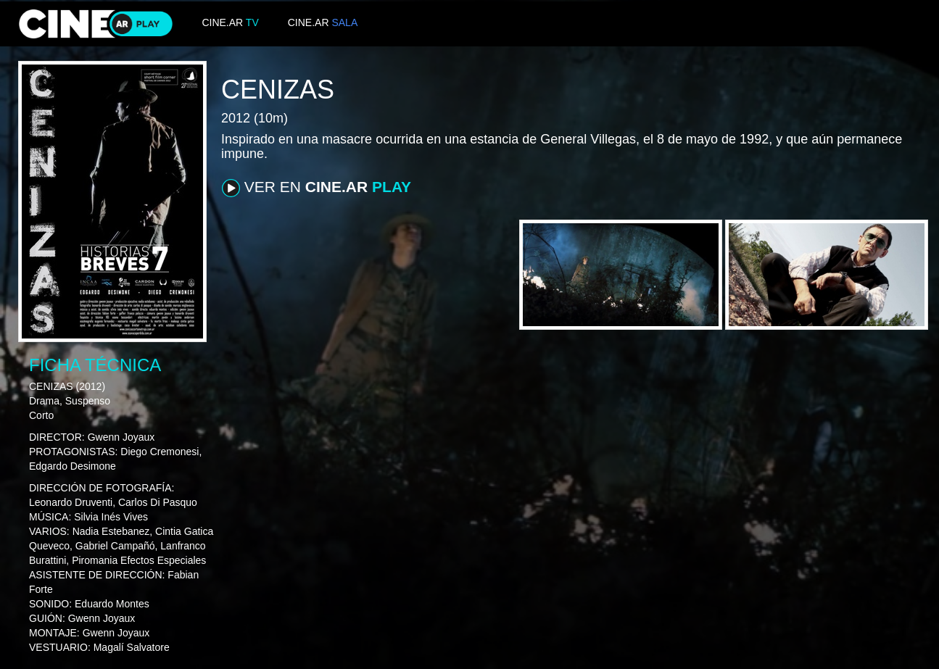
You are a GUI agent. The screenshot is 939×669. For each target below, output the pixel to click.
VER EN (316, 187)
